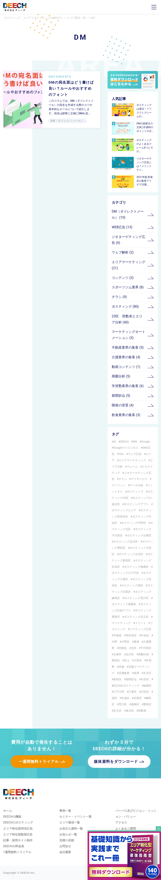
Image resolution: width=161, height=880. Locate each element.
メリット (140, 623)
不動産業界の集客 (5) (128, 347)
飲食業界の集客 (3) (126, 415)
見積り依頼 (66, 840)
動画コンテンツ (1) (126, 367)
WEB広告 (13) (122, 227)
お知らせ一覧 (68, 834)
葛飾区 (135, 704)
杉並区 (145, 679)
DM (135, 441)
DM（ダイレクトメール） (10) (128, 214)
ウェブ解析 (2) (123, 252)
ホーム (7, 810)
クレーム (132, 466)
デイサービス (139, 479)
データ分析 (136, 485)
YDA (121, 454)
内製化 (123, 648)
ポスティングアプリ (136, 504)
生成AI (125, 698)
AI (114, 441)
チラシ (123, 479)
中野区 (125, 641)
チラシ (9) (119, 297)
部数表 (142, 710)
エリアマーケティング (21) (128, 265)
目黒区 (138, 698)
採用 (136, 673)
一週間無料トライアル (39, 761)
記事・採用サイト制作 (17, 840)
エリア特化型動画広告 (17, 834)
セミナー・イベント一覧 (75, 816)
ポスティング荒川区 (136, 598)
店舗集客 (124, 673)
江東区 (133, 691)
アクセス (121, 822)
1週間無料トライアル (17, 852)
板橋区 (147, 685)
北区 (133, 648)
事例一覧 (65, 810)
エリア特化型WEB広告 (18, 828)
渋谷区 (145, 691)
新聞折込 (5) (121, 396)
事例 (136, 641)
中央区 (145, 635)
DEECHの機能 (12, 816)
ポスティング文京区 (131, 554)
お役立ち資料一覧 (71, 828)
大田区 (138, 660)
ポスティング (135, 491)
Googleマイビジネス (125, 447)
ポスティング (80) (125, 307)
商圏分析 (143, 654)
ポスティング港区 (132, 585)
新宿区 (117, 679)
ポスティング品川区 (125, 541)
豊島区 (147, 704)
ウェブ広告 (135, 454)
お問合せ (65, 846)
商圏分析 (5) (121, 376)
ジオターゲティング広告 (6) (128, 240)
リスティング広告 (140, 629)
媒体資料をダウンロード (116, 761)
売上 (127, 660)
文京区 (147, 673)
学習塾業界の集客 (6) (128, 386)
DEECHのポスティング (18, 822)
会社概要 (65, 852)
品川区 (130, 654)
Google (145, 441)
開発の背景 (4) (123, 405)
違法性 (130, 710)
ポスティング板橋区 (136, 566)
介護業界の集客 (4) (126, 357)
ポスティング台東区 (139, 535)
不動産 (117, 635)
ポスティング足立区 (136, 616)
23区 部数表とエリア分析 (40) (127, 319)
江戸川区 (118, 691)
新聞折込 (131, 679)
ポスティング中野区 (133, 522)
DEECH (124, 441)
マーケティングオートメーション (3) (128, 335)
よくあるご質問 (125, 828)
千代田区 (145, 648)
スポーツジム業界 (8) (128, 287)
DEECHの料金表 (13, 846)
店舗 (121, 666)
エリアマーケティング (132, 460)
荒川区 (123, 704)
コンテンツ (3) (123, 278)
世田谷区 (131, 635)
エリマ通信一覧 (69, 822)
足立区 (117, 710)
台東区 (117, 654)
